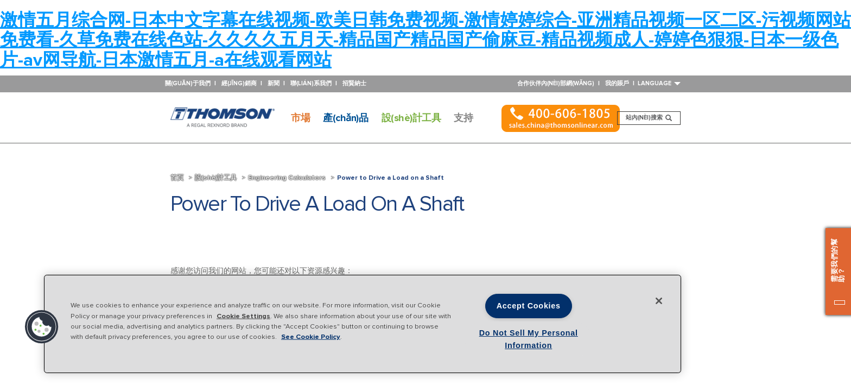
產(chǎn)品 (345, 118)
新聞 (274, 83)
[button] (41, 327)
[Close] (659, 301)
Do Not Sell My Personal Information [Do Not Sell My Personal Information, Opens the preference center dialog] (528, 339)
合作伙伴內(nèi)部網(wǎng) (555, 83)
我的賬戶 (617, 83)
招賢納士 (354, 83)
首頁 (176, 178)
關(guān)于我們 (188, 83)
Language (659, 83)
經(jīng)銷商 (239, 83)
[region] (362, 324)
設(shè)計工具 (411, 118)
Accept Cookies (529, 305)
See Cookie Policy (310, 336)
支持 (463, 118)
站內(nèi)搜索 (652, 119)
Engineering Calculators (287, 178)
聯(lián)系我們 (311, 83)
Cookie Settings (243, 315)
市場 (300, 118)
